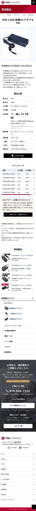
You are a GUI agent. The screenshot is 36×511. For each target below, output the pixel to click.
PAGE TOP (34, 507)
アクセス (27, 444)
